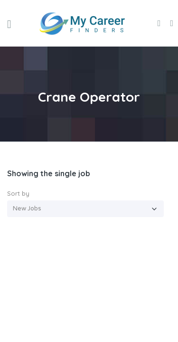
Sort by (18, 193)
